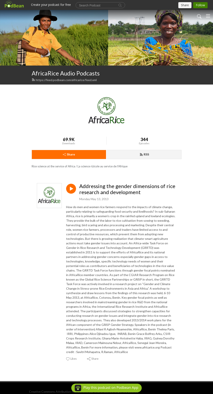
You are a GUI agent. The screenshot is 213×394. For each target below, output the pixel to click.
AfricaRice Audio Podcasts (66, 73)
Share (69, 154)
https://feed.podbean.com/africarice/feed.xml (64, 80)
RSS (144, 154)
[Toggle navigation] (208, 16)
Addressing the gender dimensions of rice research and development (127, 189)
